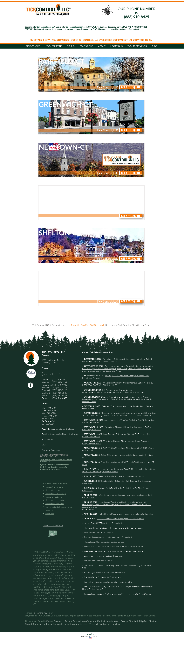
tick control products (54, 500)
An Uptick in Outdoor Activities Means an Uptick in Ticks (126, 359)
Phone (44, 368)
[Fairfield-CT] (69, 61)
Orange (124, 621)
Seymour (37, 624)
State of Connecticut (53, 525)
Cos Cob (85, 325)
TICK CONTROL (140, 27)
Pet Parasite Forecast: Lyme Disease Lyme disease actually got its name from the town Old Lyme (107, 391)
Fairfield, (77, 621)
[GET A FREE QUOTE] (130, 87)
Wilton (75, 624)
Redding (103, 624)
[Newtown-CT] (69, 147)
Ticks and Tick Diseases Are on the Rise (119, 406)
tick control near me (54, 490)
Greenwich (47, 385)
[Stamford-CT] (69, 275)
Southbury (47, 624)
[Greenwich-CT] (69, 104)
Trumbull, (67, 624)
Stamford (57, 624)
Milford (98, 621)
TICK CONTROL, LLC (87, 40)
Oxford (28, 624)
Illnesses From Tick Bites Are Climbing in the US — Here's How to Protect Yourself (118, 594)
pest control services (80, 29)
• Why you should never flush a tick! (97, 560)
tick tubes (49, 513)
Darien (49, 621)
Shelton (45, 395)
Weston (83, 624)
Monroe (107, 621)
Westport (46, 382)
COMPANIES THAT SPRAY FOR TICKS (132, 40)
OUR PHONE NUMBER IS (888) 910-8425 (137, 13)
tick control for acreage (55, 493)
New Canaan (87, 621)
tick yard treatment (53, 497)
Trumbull (47, 390)
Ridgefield (143, 621)
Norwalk (46, 387)
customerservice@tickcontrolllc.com (63, 434)
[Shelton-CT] (69, 232)
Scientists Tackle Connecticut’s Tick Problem (102, 577)
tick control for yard (54, 486)
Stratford (47, 393)
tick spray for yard (115, 27)
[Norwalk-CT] (69, 190)
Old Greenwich (97, 325)
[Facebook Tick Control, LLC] (30, 385)
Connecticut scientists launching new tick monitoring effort (108, 582)
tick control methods (54, 503)
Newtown (116, 624)
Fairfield (46, 398)
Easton (68, 621)
